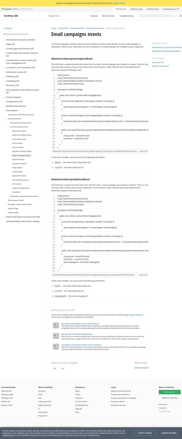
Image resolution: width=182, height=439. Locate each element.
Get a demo (157, 63)
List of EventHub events (95, 28)
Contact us (163, 406)
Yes (54, 366)
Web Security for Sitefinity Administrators (77, 332)
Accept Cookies (145, 433)
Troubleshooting (126, 16)
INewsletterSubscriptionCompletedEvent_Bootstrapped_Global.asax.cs (84, 151)
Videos (78, 392)
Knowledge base (170, 9)
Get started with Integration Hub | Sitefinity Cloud (80, 322)
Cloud (40, 392)
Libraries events (141, 365)
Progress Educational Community (123, 396)
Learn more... (119, 3)
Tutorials (94, 16)
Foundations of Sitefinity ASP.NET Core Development (81, 343)
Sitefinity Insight (136, 9)
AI (39, 407)
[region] (99, 111)
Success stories (81, 399)
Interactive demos (118, 399)
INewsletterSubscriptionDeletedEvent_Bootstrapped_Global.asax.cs (82, 274)
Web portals (43, 410)
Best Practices (108, 16)
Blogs (77, 389)
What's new (5, 399)
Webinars (79, 396)
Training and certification (120, 392)
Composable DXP (44, 399)
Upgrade (78, 407)
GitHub (133, 151)
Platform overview (160, 66)
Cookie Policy (8, 435)
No (62, 366)
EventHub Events (77, 28)
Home (53, 28)
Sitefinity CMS (121, 9)
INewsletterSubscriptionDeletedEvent (166, 51)
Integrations (42, 414)
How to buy (163, 402)
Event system (63, 28)
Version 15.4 (55, 16)
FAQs (77, 410)
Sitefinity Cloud (152, 9)
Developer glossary (118, 403)
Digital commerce (44, 403)
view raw (143, 151)
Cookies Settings (168, 433)
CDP (39, 396)
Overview (42, 389)
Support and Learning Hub (121, 389)
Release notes (6, 403)
